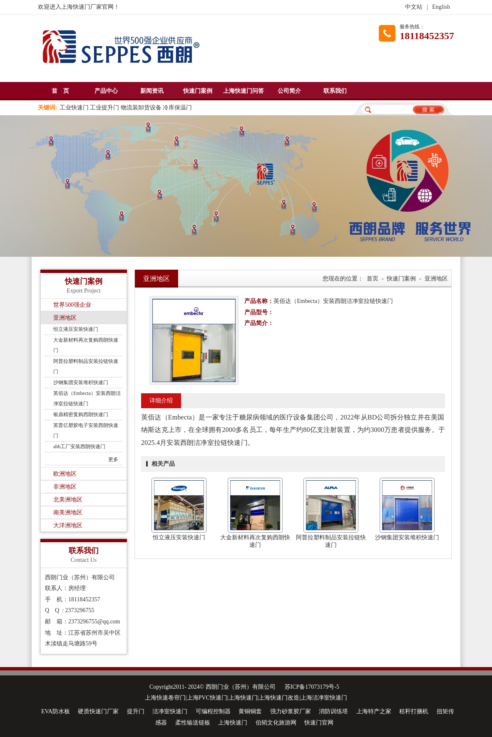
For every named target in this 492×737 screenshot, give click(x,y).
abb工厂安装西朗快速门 (79, 446)
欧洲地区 (65, 474)
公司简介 (289, 91)
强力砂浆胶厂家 (290, 711)
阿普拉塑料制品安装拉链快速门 (85, 366)
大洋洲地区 (67, 525)
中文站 (413, 7)
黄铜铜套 (250, 711)
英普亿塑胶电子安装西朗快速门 (85, 430)
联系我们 (335, 91)
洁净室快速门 (169, 711)
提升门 (135, 711)
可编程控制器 (213, 711)
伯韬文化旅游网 (276, 723)
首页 (372, 278)
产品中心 (106, 91)
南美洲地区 (67, 512)
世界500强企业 (72, 305)
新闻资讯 (152, 91)
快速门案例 (197, 91)
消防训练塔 (333, 711)
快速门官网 (318, 723)
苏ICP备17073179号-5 (312, 687)
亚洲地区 (65, 318)
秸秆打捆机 (413, 711)
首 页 (60, 91)
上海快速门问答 (243, 91)
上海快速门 (232, 723)
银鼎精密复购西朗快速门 (80, 414)
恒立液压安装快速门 (75, 329)
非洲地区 (65, 487)
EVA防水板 (55, 711)
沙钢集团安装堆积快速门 (80, 382)
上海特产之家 (373, 711)
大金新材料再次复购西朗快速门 (85, 345)
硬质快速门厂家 (98, 711)
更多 (113, 459)
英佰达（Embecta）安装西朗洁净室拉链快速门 (87, 398)
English (441, 7)
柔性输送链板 (192, 723)
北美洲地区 (67, 499)
